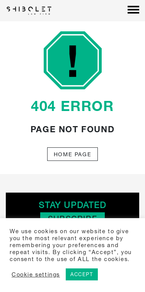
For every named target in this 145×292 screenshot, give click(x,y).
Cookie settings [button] (36, 274)
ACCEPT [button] (81, 274)
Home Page (72, 154)
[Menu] (133, 10)
